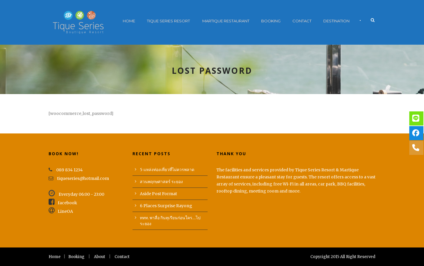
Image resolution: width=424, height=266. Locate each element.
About (99, 256)
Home (129, 21)
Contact (302, 21)
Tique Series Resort (168, 21)
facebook (63, 202)
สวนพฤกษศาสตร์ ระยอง (161, 181)
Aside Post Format (158, 193)
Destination (336, 21)
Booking (271, 21)
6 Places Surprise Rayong (166, 205)
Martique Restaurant (225, 21)
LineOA (61, 211)
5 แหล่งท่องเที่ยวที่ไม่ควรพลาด (167, 169)
